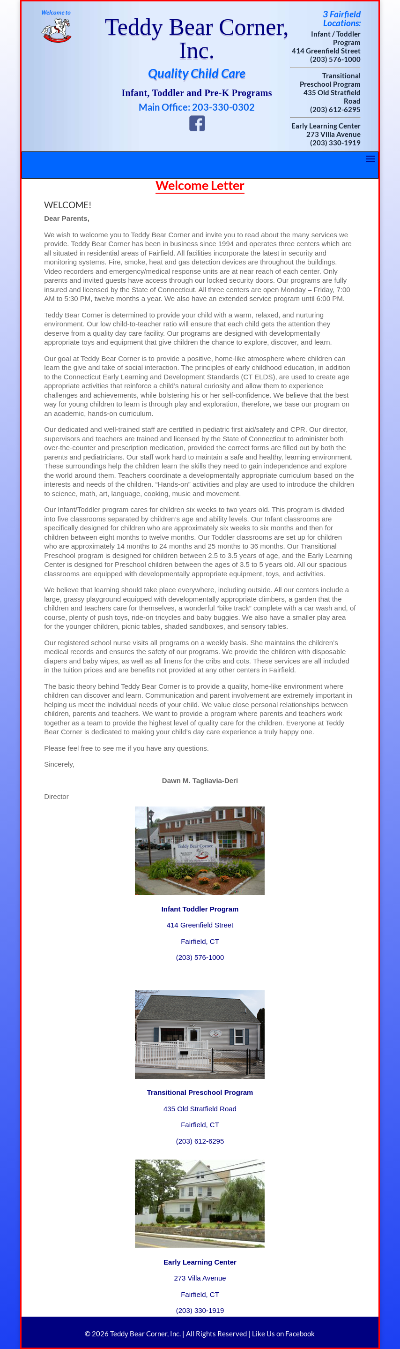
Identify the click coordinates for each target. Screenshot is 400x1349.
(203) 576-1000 (335, 59)
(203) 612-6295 (335, 109)
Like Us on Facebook (283, 1333)
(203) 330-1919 (335, 142)
